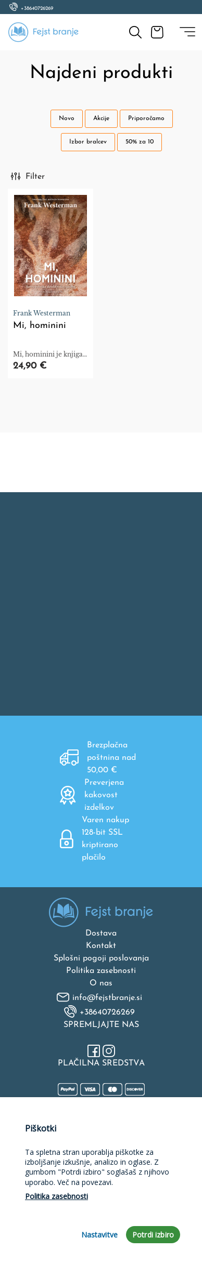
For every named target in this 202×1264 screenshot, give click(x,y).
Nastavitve (99, 1235)
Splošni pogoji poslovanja (101, 958)
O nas (101, 983)
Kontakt (101, 946)
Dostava (101, 933)
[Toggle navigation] (187, 32)
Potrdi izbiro (153, 1235)
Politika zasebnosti (101, 971)
